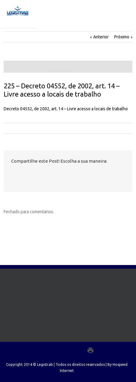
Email (59, 174)
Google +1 (46, 174)
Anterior (101, 36)
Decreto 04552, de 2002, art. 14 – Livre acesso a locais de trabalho (66, 108)
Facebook (12, 174)
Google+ (77, 350)
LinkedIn (34, 174)
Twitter (23, 174)
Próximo (121, 36)
